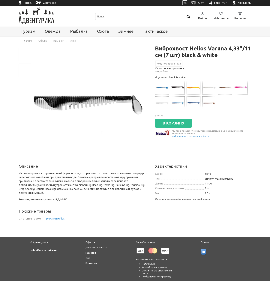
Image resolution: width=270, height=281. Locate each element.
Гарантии (91, 252)
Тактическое (155, 31)
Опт (88, 258)
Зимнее (126, 31)
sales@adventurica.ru (43, 250)
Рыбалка (79, 31)
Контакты (91, 263)
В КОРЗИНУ (173, 123)
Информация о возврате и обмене (191, 136)
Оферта (90, 242)
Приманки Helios (55, 218)
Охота (103, 31)
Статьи (205, 242)
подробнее (161, 71)
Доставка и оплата (96, 247)
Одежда (53, 31)
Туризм (28, 31)
